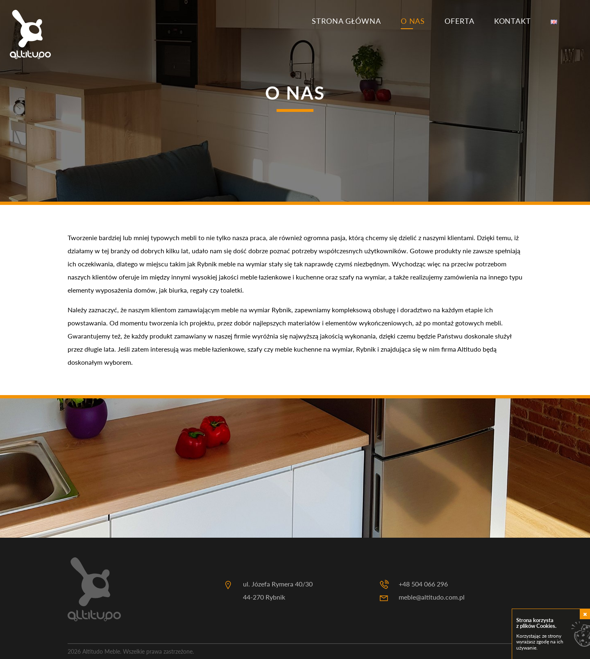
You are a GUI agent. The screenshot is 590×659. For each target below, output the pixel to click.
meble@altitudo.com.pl (432, 597)
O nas (413, 20)
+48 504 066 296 (423, 584)
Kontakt (512, 20)
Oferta (459, 20)
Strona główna (346, 20)
